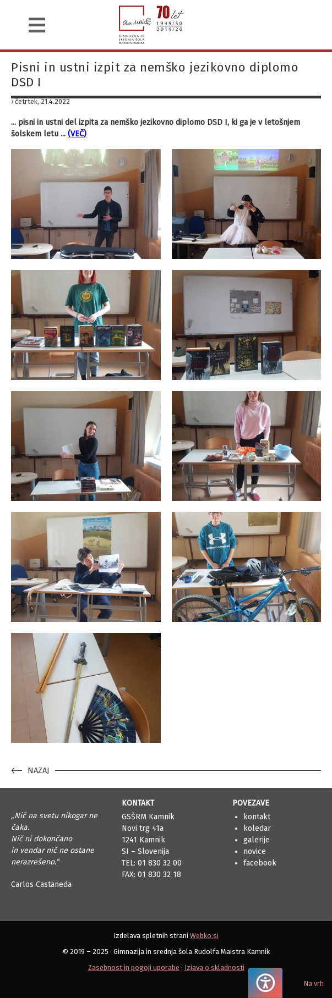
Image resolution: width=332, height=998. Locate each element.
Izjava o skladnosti (214, 967)
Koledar (257, 828)
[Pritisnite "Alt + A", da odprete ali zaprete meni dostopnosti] (265, 983)
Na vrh (313, 983)
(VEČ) (77, 134)
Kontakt (256, 816)
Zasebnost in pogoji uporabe (133, 967)
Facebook (259, 863)
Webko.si (204, 935)
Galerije (256, 840)
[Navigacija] (37, 25)
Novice (254, 851)
